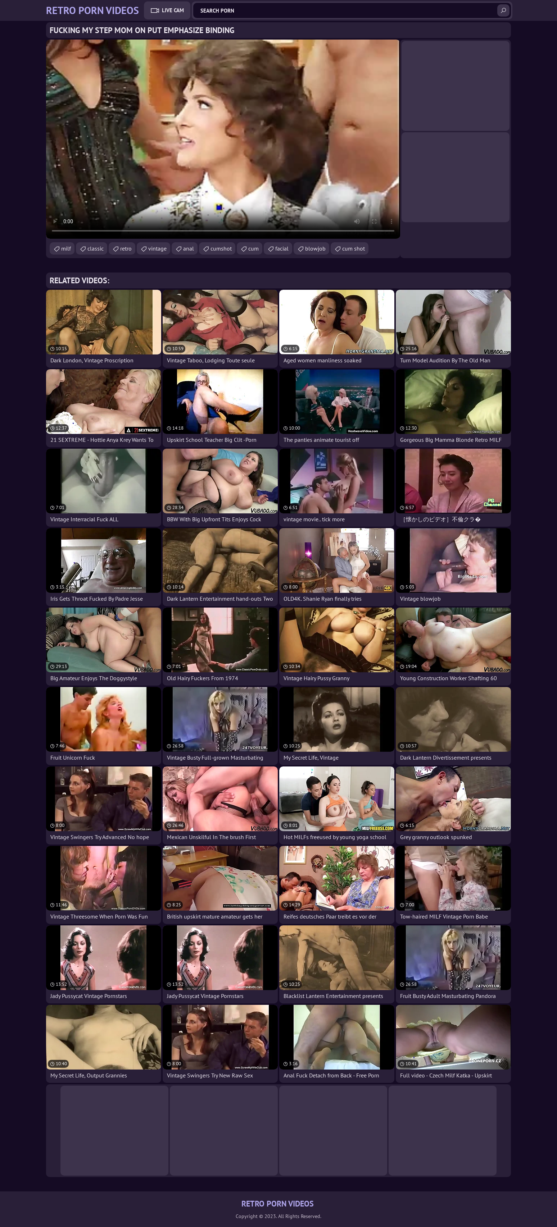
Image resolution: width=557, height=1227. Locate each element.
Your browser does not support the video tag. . (223, 139)
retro (126, 248)
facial (282, 248)
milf (66, 248)
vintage (157, 248)
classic (95, 248)
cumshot (221, 248)
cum (253, 248)
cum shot (353, 248)
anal (188, 248)
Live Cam (173, 10)
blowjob (315, 248)
